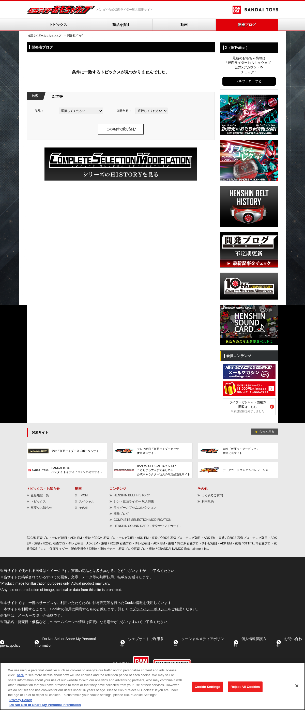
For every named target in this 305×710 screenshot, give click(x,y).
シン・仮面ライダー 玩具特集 (134, 501)
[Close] (296, 685)
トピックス (58, 25)
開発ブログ (247, 25)
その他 (83, 507)
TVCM (83, 495)
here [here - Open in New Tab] (20, 675)
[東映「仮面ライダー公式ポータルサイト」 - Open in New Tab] (67, 451)
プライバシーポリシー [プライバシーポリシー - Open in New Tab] (150, 609)
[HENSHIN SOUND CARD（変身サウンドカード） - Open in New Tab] (249, 307)
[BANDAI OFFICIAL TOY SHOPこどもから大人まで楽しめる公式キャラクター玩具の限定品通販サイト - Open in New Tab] (152, 470)
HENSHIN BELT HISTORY (132, 495)
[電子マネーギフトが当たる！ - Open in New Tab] (249, 382)
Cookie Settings (207, 687)
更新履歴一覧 (40, 495)
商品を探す (121, 25)
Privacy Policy (20, 700)
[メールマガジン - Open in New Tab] (249, 365)
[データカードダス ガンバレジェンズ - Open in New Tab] (238, 470)
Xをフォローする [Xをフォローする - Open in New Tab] (249, 81)
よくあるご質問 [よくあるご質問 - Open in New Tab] (212, 495)
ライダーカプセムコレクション (135, 507)
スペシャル (86, 501)
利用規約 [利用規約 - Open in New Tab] (208, 501)
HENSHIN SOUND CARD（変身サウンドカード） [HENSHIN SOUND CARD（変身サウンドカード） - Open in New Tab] (148, 526)
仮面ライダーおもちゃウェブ (44, 35)
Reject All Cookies (245, 687)
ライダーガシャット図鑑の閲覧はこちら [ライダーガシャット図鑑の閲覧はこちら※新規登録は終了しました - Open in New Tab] (247, 407)
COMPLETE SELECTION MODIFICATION (142, 520)
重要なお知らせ (41, 507)
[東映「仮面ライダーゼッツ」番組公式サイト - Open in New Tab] (238, 451)
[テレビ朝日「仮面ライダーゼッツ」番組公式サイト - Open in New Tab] (152, 451)
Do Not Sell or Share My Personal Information (45, 705)
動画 (184, 25)
